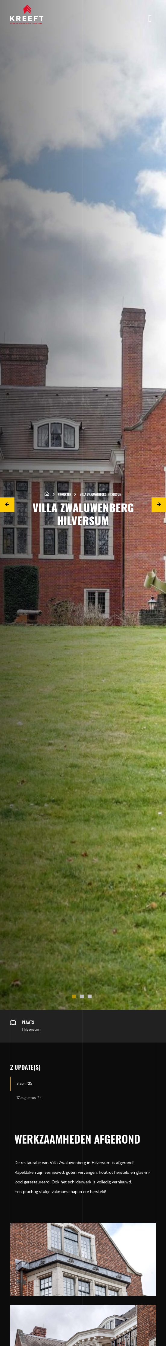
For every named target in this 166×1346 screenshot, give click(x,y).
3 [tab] (91, 998)
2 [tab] (83, 998)
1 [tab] (75, 998)
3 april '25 (24, 1083)
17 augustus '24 (29, 1098)
